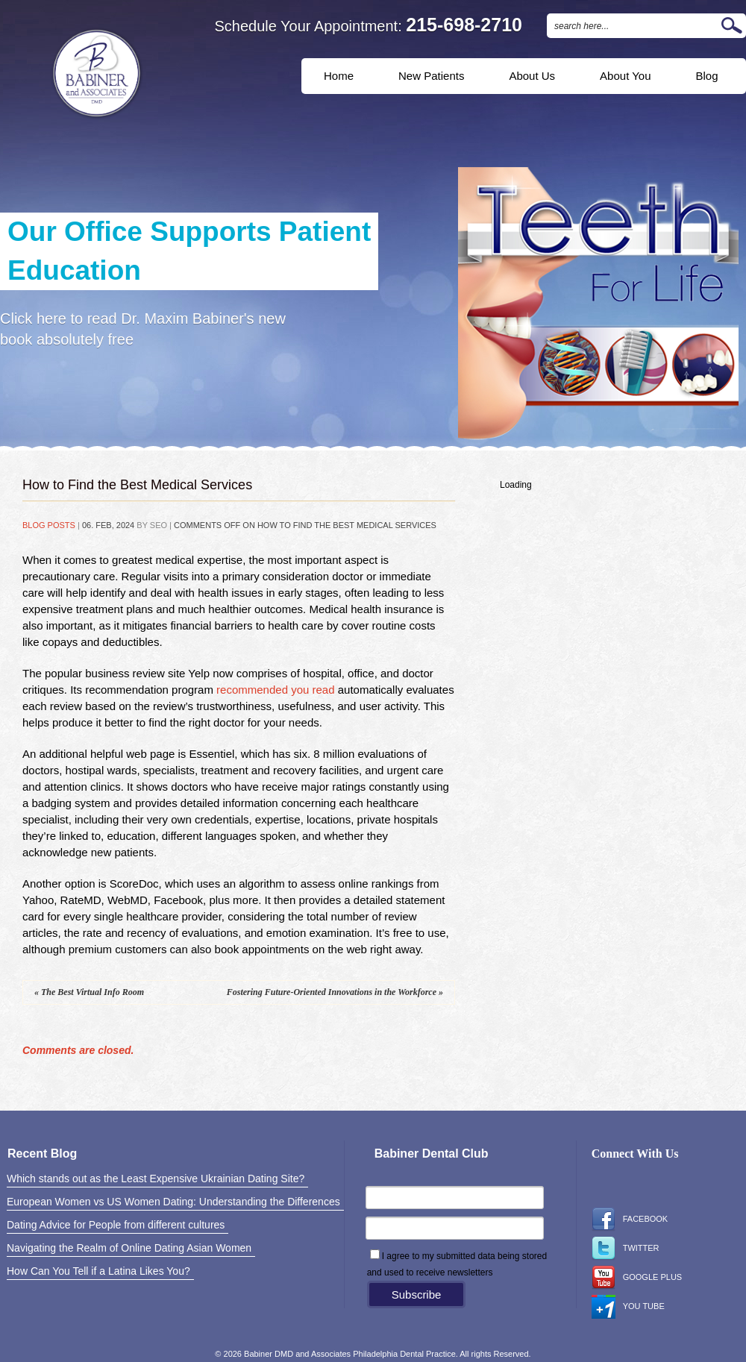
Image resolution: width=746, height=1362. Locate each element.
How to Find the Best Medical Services (137, 484)
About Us (532, 75)
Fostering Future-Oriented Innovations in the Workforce (335, 992)
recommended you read (275, 689)
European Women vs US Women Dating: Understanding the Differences (173, 1202)
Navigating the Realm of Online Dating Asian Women (129, 1248)
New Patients (431, 75)
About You (625, 75)
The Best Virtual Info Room (89, 992)
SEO (158, 525)
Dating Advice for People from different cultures (116, 1225)
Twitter (625, 1249)
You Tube (628, 1307)
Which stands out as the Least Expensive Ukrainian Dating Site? (155, 1178)
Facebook (630, 1219)
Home (339, 75)
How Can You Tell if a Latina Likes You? (98, 1271)
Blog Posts (48, 525)
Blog (707, 75)
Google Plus (637, 1278)
